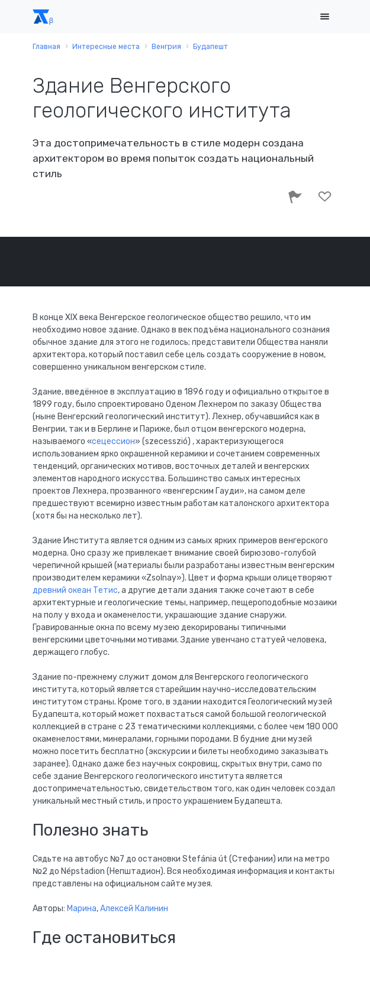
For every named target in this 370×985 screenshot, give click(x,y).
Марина (81, 909)
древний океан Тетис (75, 590)
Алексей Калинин (134, 909)
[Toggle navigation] (325, 16)
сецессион (113, 441)
